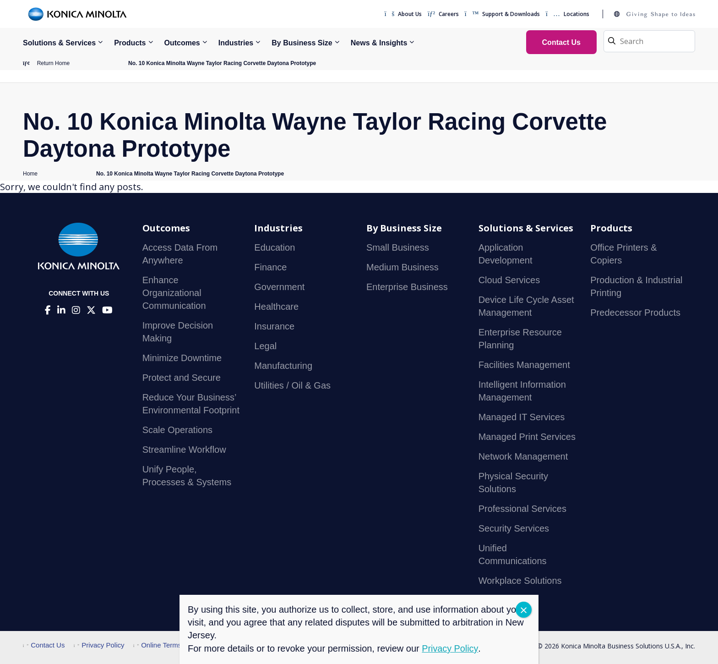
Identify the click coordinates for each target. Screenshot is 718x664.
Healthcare (276, 307)
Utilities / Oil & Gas (292, 386)
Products (130, 43)
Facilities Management (524, 365)
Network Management (523, 457)
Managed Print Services (527, 437)
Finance (270, 268)
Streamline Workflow (184, 450)
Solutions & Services (59, 43)
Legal (265, 346)
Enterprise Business (407, 287)
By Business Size (302, 43)
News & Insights (379, 43)
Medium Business (402, 268)
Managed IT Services (522, 417)
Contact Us (44, 645)
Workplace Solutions (520, 581)
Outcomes (182, 43)
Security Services (514, 529)
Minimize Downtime (182, 358)
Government (279, 287)
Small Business (397, 248)
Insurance (274, 327)
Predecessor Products (635, 313)
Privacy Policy (99, 645)
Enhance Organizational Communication (174, 293)
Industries (235, 43)
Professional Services (522, 509)
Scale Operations (177, 430)
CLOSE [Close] (524, 610)
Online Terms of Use (168, 645)
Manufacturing (283, 366)
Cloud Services (509, 280)
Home (30, 173)
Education (274, 248)
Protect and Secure (181, 378)
